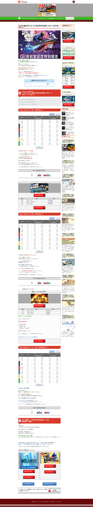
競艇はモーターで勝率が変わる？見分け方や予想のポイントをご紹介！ (68, 234)
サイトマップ (59, 501)
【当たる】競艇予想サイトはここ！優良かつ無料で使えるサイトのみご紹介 (68, 255)
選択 (48, 84)
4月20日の (28, 484)
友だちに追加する (70, 18)
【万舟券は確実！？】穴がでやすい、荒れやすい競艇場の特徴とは (68, 195)
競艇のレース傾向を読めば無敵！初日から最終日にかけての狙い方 (68, 215)
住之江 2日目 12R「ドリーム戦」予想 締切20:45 (28, 104)
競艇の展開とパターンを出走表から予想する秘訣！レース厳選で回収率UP (68, 316)
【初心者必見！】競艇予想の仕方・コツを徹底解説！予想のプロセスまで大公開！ (68, 176)
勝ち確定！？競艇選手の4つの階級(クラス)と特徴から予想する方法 (68, 276)
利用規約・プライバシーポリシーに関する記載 (40, 501)
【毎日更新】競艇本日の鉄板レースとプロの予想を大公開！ (68, 141)
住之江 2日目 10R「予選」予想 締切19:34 (27, 99)
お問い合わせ (52, 501)
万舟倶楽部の (49, 484)
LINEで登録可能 (34, 337)
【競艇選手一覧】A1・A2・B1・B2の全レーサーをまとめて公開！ (68, 161)
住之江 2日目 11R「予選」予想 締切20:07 (27, 102)
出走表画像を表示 (39, 147)
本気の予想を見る (40, 195)
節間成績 (58, 114)
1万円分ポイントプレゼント (24, 337)
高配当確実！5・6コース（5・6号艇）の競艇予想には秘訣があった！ (68, 296)
